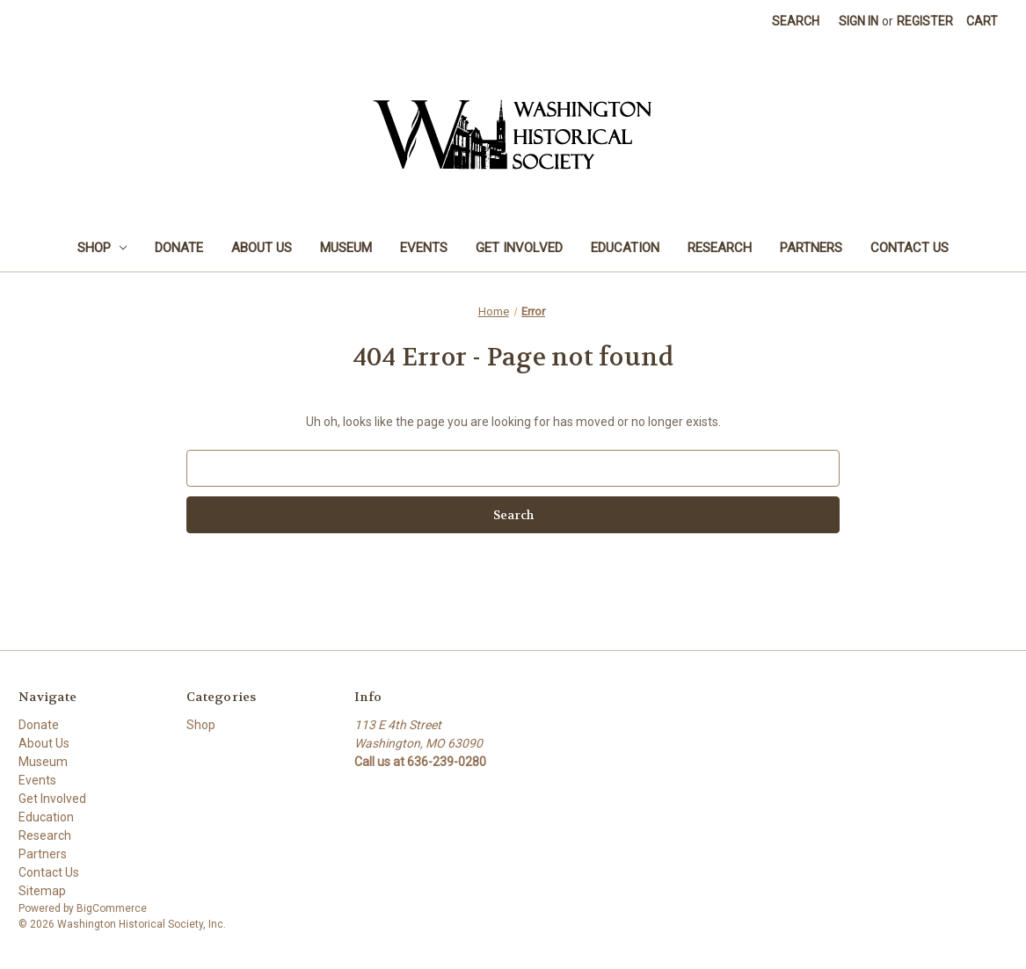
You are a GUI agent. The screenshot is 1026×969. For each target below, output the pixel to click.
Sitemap (42, 891)
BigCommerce (111, 908)
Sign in (858, 21)
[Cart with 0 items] (982, 21)
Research (720, 248)
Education (625, 248)
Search (795, 21)
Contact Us (909, 248)
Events (424, 248)
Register (925, 21)
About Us (261, 248)
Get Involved (519, 248)
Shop (102, 248)
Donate (179, 248)
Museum (346, 248)
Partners (811, 248)
